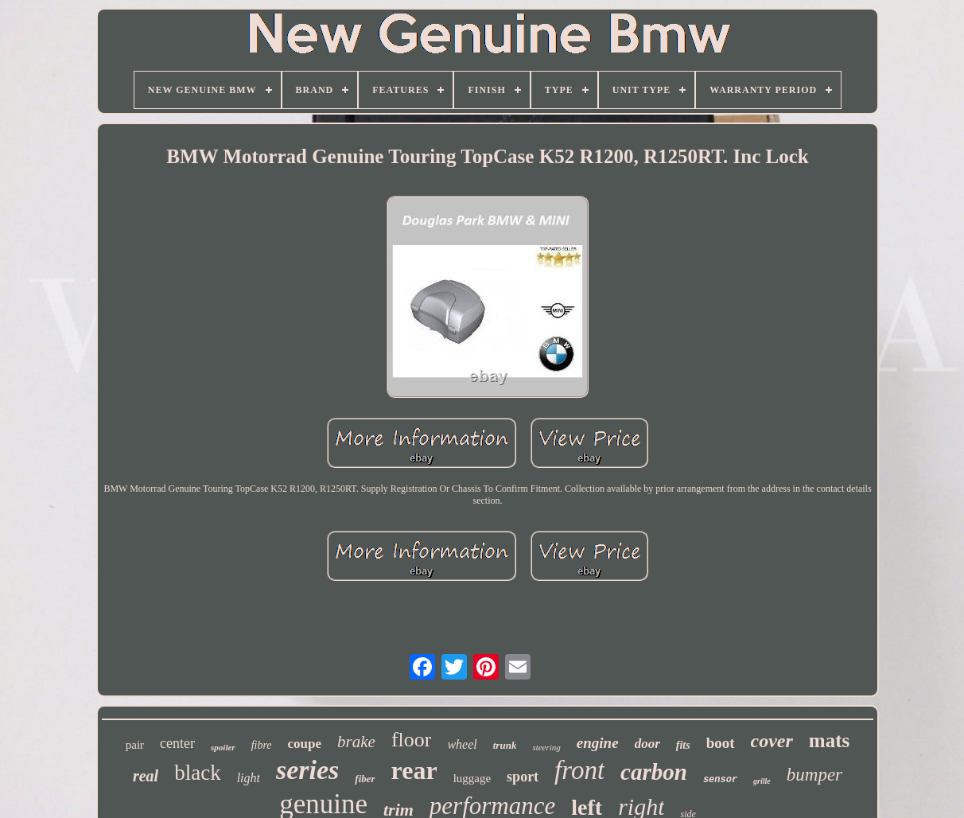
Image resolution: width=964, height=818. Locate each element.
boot (720, 742)
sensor (720, 779)
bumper (814, 775)
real (145, 776)
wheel (461, 744)
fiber (365, 779)
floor (411, 739)
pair (135, 744)
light (248, 778)
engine (598, 742)
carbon (653, 772)
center (177, 743)
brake (356, 741)
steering (546, 747)
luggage (472, 778)
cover (772, 740)
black (197, 773)
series (307, 770)
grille (762, 781)
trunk (505, 745)
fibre (261, 745)
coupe (305, 743)
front (579, 770)
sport (522, 777)
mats (829, 740)
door (647, 743)
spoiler (223, 747)
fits (683, 745)
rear (414, 770)
